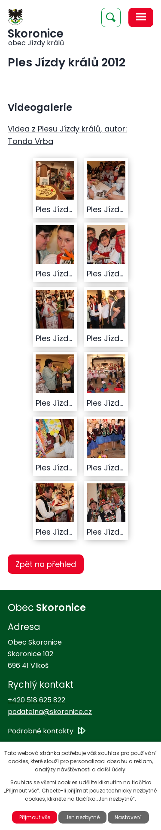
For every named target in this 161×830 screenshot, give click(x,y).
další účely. (112, 769)
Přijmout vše (34, 817)
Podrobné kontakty (40, 731)
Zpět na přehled (45, 564)
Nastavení (128, 817)
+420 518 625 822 (36, 700)
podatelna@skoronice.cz (50, 712)
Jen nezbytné (82, 817)
